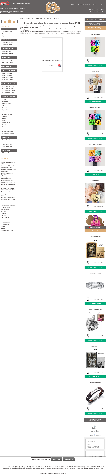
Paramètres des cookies (41, 459)
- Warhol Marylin (5, 218)
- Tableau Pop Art (5, 220)
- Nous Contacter (5, 203)
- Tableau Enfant (5, 222)
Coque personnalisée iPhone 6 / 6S (52, 60)
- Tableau (3, 211)
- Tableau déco (5, 224)
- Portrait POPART (5, 207)
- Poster (3, 228)
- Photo (3, 226)
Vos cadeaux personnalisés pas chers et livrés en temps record (8, 199)
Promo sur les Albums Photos (8, 192)
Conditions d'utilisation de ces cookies (53, 473)
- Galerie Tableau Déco (7, 230)
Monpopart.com (24, 30)
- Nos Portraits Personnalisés (8, 205)
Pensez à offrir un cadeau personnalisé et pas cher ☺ (12, 10)
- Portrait (3, 213)
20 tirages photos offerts (7, 160)
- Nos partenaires (5, 209)
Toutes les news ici (5, 13)
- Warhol (3, 215)
